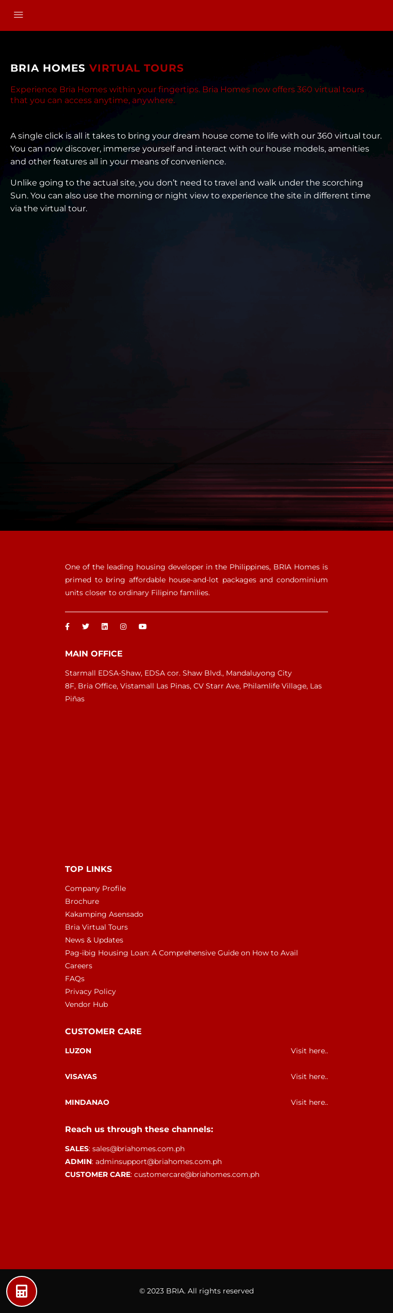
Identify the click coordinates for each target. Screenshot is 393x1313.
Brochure (82, 901)
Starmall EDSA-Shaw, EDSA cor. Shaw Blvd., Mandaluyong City (178, 673)
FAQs (75, 978)
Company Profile (95, 888)
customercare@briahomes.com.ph (196, 1174)
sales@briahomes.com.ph (138, 1148)
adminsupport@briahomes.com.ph (158, 1161)
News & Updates (94, 940)
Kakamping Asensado (104, 914)
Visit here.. (309, 1050)
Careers (78, 965)
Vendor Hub (86, 1004)
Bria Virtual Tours (96, 927)
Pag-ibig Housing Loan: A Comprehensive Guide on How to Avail (181, 952)
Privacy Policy (90, 991)
